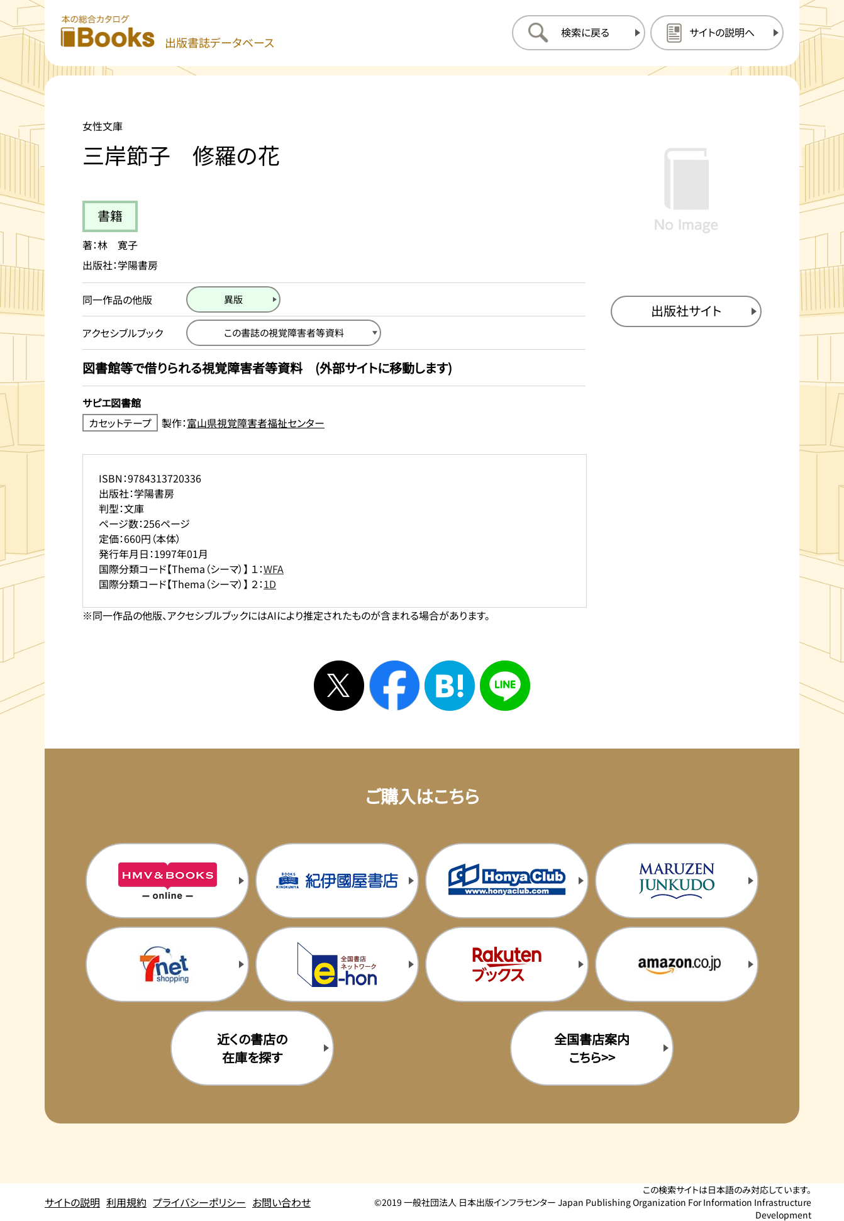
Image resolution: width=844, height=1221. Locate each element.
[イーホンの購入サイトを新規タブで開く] (337, 964)
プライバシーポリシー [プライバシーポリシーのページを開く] (199, 1202)
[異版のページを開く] (233, 299)
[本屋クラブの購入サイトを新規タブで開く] (507, 880)
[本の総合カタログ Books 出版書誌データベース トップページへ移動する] (167, 32)
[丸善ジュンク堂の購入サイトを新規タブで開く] (676, 880)
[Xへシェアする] (339, 686)
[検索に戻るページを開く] (578, 32)
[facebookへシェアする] (394, 686)
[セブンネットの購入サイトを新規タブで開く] (167, 964)
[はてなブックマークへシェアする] (450, 686)
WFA (274, 568)
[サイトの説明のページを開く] (717, 32)
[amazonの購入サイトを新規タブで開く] (676, 964)
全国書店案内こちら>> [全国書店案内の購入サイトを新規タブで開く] (592, 1048)
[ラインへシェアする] (505, 686)
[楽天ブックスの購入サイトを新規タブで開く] (507, 964)
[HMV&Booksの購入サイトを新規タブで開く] (167, 880)
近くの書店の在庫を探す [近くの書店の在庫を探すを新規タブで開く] (252, 1048)
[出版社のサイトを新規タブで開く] (686, 311)
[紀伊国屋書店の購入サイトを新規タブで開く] (337, 880)
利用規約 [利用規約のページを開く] (126, 1202)
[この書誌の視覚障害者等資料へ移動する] (283, 333)
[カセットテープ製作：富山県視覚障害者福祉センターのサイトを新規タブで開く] (334, 423)
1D (270, 583)
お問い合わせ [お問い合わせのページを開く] (281, 1202)
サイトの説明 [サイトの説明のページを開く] (72, 1202)
